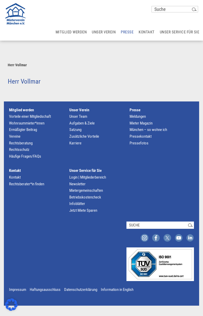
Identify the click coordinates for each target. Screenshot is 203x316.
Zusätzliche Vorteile (84, 136)
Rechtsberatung (21, 143)
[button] (11, 304)
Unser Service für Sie (85, 170)
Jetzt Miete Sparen (83, 210)
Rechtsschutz (19, 149)
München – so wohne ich (148, 129)
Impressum (17, 289)
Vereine (14, 136)
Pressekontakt (141, 136)
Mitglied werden (21, 110)
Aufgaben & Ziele (82, 123)
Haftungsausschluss (45, 289)
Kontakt (15, 170)
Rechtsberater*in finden (26, 184)
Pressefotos (139, 143)
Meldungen (138, 116)
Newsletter (77, 184)
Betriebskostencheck (85, 197)
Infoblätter (77, 203)
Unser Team (78, 116)
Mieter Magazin (141, 123)
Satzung (75, 129)
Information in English (117, 289)
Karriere (75, 143)
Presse (135, 110)
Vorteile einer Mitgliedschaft (30, 116)
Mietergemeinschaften (86, 190)
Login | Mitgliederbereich (87, 177)
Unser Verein (79, 110)
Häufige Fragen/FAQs (25, 156)
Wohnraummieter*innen (26, 123)
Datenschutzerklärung (80, 289)
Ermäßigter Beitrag (23, 129)
